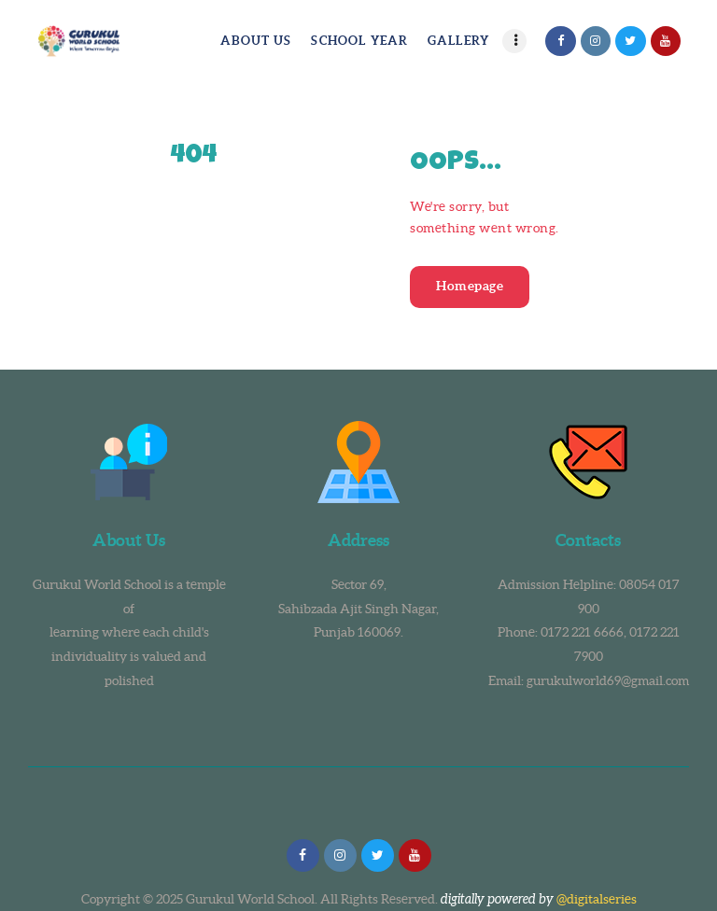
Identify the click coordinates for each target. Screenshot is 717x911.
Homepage (469, 285)
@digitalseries (596, 898)
